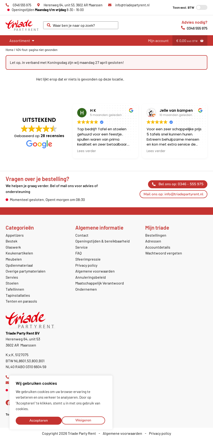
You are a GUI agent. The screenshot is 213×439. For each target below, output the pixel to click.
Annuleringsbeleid (90, 277)
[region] (61, 403)
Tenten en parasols (21, 301)
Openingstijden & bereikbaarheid (102, 241)
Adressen (153, 241)
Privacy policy (86, 265)
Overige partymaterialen (26, 271)
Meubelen (14, 259)
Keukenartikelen (19, 253)
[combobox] (80, 25)
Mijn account (158, 40)
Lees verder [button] (86, 151)
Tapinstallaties (18, 295)
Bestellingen (155, 235)
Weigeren (37, 420)
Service (81, 247)
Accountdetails (157, 247)
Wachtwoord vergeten (163, 253)
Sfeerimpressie (88, 259)
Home (9, 50)
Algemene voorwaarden (95, 271)
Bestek (11, 241)
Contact (81, 235)
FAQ (78, 253)
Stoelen (12, 283)
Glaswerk (13, 247)
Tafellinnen (15, 289)
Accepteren (83, 420)
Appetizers (15, 235)
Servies (12, 277)
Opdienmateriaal (19, 265)
